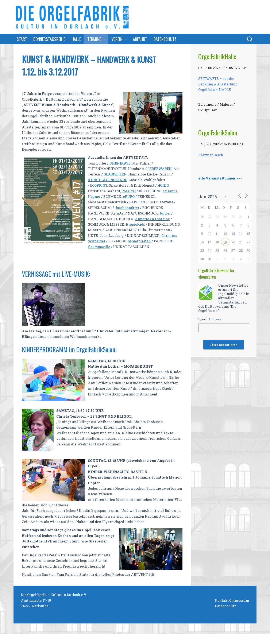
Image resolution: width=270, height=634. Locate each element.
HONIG (163, 185)
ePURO (129, 196)
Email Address (209, 319)
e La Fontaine (158, 219)
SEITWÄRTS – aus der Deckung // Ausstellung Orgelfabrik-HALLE (218, 84)
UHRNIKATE (119, 163)
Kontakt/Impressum (232, 600)
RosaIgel (129, 191)
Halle (76, 39)
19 (225, 242)
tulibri (165, 213)
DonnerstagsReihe (49, 39)
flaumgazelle (99, 246)
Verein (120, 39)
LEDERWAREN (159, 168)
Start (22, 39)
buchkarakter (127, 207)
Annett (141, 219)
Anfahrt (140, 39)
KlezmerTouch (210, 155)
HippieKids (135, 224)
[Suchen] (249, 39)
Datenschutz (165, 39)
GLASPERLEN (115, 174)
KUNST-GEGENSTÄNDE (107, 180)
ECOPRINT (98, 185)
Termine (97, 39)
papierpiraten (139, 241)
